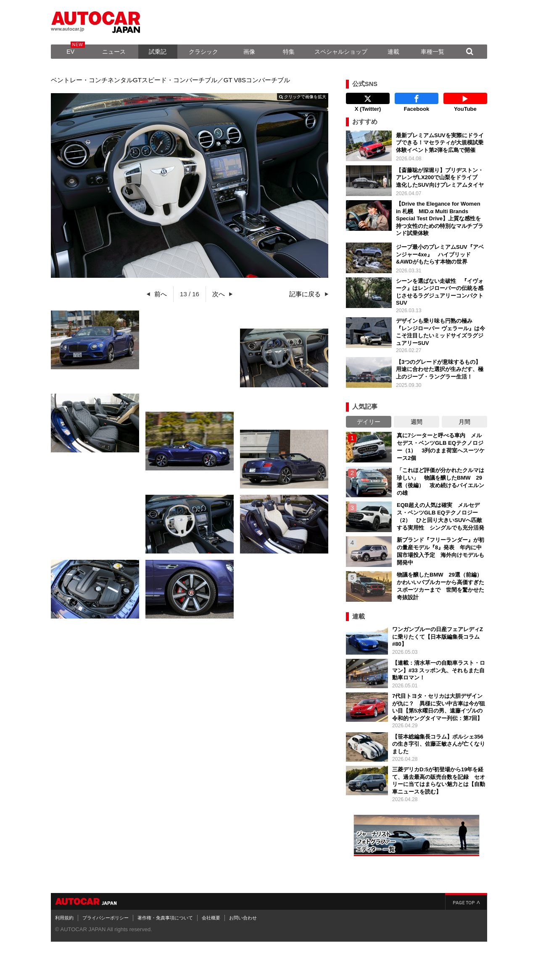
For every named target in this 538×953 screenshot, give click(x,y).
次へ (218, 294)
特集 (289, 51)
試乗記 (157, 51)
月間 (464, 421)
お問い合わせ (243, 917)
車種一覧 (432, 51)
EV (70, 51)
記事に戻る (305, 294)
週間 (416, 421)
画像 (249, 51)
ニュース (114, 51)
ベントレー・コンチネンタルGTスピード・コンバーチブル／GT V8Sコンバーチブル (170, 80)
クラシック (203, 51)
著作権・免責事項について (165, 917)
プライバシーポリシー (105, 917)
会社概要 (211, 917)
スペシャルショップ (340, 51)
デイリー (368, 421)
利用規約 (64, 917)
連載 (393, 51)
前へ (160, 294)
